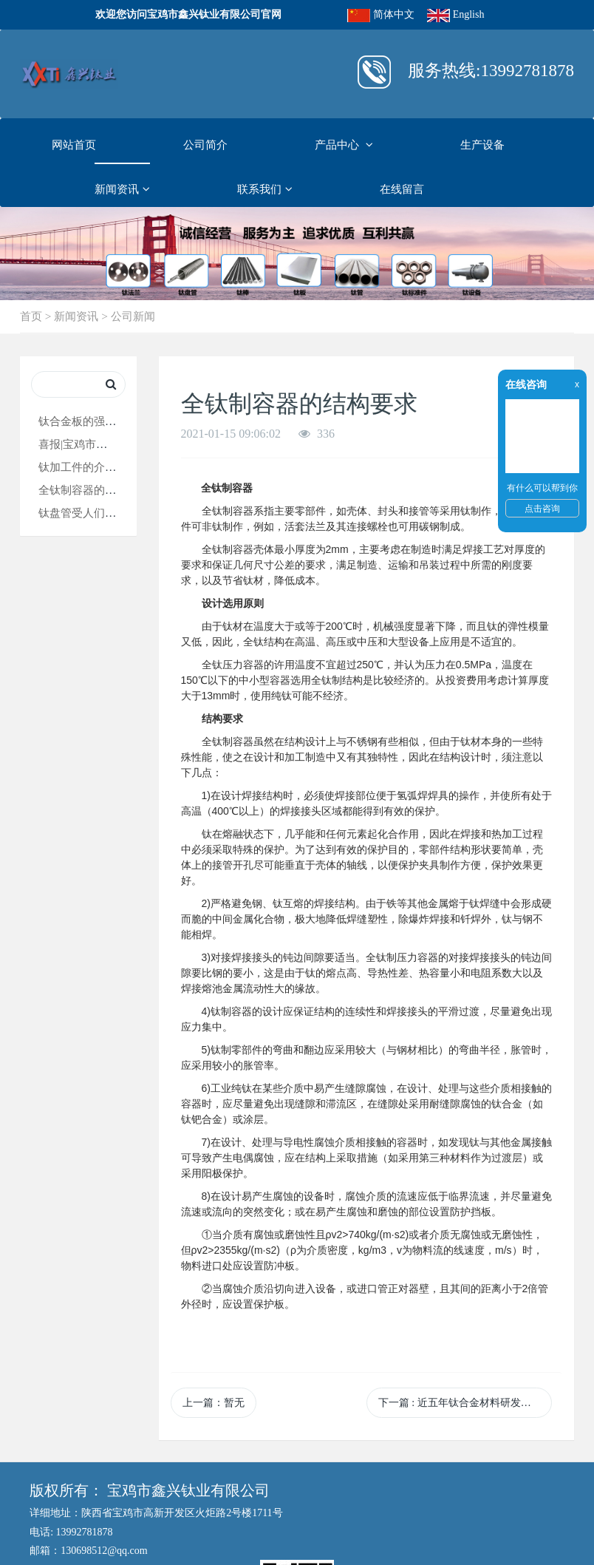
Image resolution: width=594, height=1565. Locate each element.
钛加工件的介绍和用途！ (99, 467)
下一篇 (465, 1402)
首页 (31, 316)
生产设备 (482, 144)
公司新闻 (133, 316)
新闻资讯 (122, 189)
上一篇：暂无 (213, 1402)
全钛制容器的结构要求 (93, 489)
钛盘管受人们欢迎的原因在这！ (116, 512)
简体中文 (393, 14)
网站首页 (74, 144)
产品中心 (344, 145)
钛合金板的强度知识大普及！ (110, 421)
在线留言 (402, 189)
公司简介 (205, 144)
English (469, 14)
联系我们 (265, 189)
